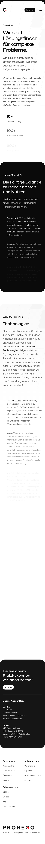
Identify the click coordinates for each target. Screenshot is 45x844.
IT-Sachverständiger (32, 776)
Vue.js (15, 434)
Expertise (28, 771)
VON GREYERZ (9, 771)
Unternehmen (29, 766)
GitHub (6, 792)
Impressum (23, 833)
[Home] (4, 10)
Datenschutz (34, 833)
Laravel (18, 401)
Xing (4, 802)
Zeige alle (7, 781)
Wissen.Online (8, 766)
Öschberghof (8, 776)
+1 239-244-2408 (15, 737)
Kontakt (27, 781)
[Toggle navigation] (40, 10)
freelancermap (9, 807)
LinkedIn (6, 797)
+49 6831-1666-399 (14, 719)
